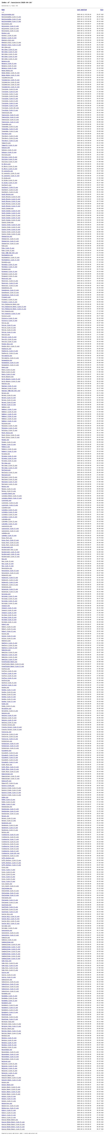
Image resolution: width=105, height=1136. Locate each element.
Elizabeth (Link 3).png (10, 760)
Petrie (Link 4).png (9, 327)
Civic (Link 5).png (8, 874)
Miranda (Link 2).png (9, 461)
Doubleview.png (7, 806)
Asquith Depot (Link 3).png (11, 1080)
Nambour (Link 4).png (9, 416)
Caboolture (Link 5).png (10, 984)
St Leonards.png (7, 171)
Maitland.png (6, 475)
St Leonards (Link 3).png (10, 173)
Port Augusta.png (7, 311)
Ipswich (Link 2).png (9, 612)
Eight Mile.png (7, 764)
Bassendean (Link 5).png (10, 1052)
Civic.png (5, 867)
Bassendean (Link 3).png (10, 1056)
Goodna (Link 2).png (9, 701)
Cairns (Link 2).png (9, 977)
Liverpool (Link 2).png (10, 505)
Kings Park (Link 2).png (10, 545)
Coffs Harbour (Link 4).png (11, 860)
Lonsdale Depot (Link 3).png (12, 496)
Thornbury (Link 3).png (10, 138)
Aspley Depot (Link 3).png (11, 1092)
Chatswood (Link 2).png (10, 902)
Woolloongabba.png (8, 14)
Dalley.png (5, 832)
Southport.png (6, 185)
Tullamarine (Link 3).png (10, 84)
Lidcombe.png (6, 519)
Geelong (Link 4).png (9, 718)
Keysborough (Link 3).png (10, 554)
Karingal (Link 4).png (9, 598)
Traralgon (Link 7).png (10, 94)
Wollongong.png (7, 24)
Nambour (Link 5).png (9, 414)
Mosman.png (5, 440)
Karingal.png (6, 594)
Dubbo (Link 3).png (8, 802)
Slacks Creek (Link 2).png (11, 234)
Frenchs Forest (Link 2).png (12, 729)
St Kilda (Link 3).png (9, 180)
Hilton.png (5, 634)
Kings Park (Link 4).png (10, 540)
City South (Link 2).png (10, 886)
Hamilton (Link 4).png (9, 655)
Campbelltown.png (7, 942)
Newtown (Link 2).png (9, 388)
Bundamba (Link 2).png (9, 1000)
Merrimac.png (6, 463)
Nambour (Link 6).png (9, 412)
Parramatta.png (7, 355)
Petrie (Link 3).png (9, 330)
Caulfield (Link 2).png (10, 912)
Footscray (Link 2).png (10, 739)
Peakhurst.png (6, 348)
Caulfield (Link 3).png (10, 909)
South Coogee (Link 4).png (11, 215)
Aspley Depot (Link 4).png (11, 1089)
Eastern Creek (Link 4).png (11, 790)
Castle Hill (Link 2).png (10, 923)
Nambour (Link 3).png (9, 419)
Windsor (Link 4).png (9, 35)
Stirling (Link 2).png (9, 161)
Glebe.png (5, 704)
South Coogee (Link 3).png (11, 218)
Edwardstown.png (7, 774)
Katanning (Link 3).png (10, 589)
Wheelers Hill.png (8, 40)
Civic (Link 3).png (8, 879)
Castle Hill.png (7, 914)
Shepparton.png (7, 236)
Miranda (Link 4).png (9, 456)
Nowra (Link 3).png (8, 372)
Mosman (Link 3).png (9, 444)
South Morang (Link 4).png (11, 201)
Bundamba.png (6, 993)
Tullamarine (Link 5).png (10, 80)
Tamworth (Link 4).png (9, 145)
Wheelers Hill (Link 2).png (11, 45)
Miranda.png (6, 454)
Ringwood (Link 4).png (9, 271)
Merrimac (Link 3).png (9, 465)
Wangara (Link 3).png (9, 66)
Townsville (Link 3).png (10, 119)
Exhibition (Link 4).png (10, 743)
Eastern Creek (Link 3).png (11, 792)
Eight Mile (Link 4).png (10, 767)
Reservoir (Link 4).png (10, 281)
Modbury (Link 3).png (9, 449)
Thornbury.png (6, 133)
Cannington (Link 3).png (10, 933)
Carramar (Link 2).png (9, 928)
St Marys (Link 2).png (9, 169)
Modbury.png (6, 447)
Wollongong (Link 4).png (10, 26)
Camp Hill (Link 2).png (10, 970)
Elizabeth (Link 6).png (10, 753)
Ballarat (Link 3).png (9, 1070)
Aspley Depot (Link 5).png (11, 1087)
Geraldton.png (6, 708)
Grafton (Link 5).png (9, 671)
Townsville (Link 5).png (10, 115)
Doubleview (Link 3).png (10, 811)
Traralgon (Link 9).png (10, 89)
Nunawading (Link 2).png (10, 365)
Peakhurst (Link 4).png (10, 351)
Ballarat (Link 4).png (9, 1068)
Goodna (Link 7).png (9, 690)
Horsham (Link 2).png (9, 619)
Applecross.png (7, 1103)
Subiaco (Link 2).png (9, 152)
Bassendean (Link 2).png (10, 1059)
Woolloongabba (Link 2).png (11, 21)
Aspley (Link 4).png (9, 1096)
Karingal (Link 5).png (9, 596)
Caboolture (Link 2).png (10, 991)
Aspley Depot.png (7, 1085)
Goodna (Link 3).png (9, 699)
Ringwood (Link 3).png (9, 274)
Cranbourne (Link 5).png (10, 844)
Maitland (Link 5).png (9, 477)
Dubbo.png (5, 797)
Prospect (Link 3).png (9, 299)
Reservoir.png (6, 278)
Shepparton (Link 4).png (10, 239)
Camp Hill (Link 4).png (10, 965)
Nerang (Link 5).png (9, 397)
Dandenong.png (6, 823)
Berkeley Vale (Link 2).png (11, 1026)
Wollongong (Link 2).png (10, 31)
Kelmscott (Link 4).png (10, 580)
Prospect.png (6, 297)
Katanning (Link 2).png (10, 591)
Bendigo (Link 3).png (9, 1045)
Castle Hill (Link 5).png (10, 916)
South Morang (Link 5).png (11, 199)
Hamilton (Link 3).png (9, 657)
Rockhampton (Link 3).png (10, 257)
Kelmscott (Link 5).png (10, 577)
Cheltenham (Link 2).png (10, 895)
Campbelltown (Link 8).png (11, 944)
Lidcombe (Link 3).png (9, 521)
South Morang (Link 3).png (11, 204)
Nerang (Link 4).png (9, 400)
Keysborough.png (7, 547)
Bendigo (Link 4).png (9, 1042)
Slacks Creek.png (7, 222)
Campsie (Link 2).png (9, 940)
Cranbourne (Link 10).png (10, 853)
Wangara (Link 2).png (9, 68)
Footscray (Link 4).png (10, 734)
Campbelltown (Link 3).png (11, 956)
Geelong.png (6, 713)
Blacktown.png (6, 1014)
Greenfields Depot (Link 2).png (13, 666)
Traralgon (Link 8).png (10, 91)
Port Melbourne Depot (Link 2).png (14, 309)
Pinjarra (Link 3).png (9, 318)
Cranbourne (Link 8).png (10, 837)
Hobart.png (5, 624)
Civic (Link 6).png (8, 872)
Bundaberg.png (6, 1003)
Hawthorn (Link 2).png (9, 648)
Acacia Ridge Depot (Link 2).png (13, 1129)
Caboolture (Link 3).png (10, 989)
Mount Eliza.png (7, 433)
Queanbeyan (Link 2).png (10, 295)
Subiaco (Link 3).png (9, 150)
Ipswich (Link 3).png (9, 610)
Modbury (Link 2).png (9, 451)
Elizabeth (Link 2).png (10, 762)
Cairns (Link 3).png (9, 975)
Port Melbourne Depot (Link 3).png (14, 306)
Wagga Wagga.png (7, 70)
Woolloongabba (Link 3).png (11, 19)
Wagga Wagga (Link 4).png (10, 73)
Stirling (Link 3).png (9, 159)
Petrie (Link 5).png (9, 325)
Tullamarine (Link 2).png (10, 87)
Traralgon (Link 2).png (10, 105)
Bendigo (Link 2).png (9, 1047)
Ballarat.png (6, 1061)
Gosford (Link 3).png (9, 683)
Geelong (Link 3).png (9, 720)
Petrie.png (5, 323)
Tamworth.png (6, 143)
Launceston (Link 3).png (10, 528)
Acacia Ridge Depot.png (10, 1120)
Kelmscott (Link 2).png (10, 584)
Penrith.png (6, 334)
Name (3, 10)
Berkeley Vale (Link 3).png (11, 1024)
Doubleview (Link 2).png (10, 813)
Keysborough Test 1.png (10, 549)
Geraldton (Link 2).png (10, 711)
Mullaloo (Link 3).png (9, 428)
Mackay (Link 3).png (9, 489)
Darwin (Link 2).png (9, 820)
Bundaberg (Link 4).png (10, 1007)
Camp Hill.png (6, 961)
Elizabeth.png (6, 750)
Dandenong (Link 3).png (10, 827)
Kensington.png (7, 568)
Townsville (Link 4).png (10, 117)
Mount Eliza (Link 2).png (10, 437)
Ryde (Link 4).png (8, 248)
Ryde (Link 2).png (8, 250)
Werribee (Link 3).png (9, 56)
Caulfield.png (6, 905)
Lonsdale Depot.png (8, 493)
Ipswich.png (6, 606)
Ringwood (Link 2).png (9, 276)
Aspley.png (5, 1082)
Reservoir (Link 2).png (10, 285)
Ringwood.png (6, 269)
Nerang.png (5, 393)
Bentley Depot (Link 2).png (11, 1033)
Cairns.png (5, 972)
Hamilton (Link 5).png (9, 652)
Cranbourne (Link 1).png (10, 855)
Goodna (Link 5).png (9, 694)
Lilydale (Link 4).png (9, 512)
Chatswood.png (6, 898)
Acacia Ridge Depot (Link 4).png (13, 1124)
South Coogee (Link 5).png (11, 213)
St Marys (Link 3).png (9, 166)
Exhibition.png (7, 741)
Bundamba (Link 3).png (9, 998)
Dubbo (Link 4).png (8, 799)
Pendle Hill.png (7, 344)
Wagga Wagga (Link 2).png (10, 75)
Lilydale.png (6, 507)
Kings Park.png (7, 538)
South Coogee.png (7, 208)
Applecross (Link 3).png (10, 1106)
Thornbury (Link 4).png (10, 136)
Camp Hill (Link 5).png (10, 963)
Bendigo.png (6, 1035)
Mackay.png (5, 486)
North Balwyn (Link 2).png (11, 381)
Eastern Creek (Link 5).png (11, 788)
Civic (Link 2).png (8, 881)
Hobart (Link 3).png (9, 629)
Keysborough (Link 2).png (10, 556)
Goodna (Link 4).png (9, 697)
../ (3, 12)
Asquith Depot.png (8, 1075)
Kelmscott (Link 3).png (10, 582)
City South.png (7, 884)
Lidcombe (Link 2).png (9, 524)
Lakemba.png (6, 533)
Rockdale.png (6, 262)
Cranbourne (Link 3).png (10, 849)
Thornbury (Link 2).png (10, 140)
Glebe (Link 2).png (8, 706)
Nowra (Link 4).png (8, 369)
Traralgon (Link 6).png (10, 96)
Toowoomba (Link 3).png (10, 129)
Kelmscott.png (6, 575)
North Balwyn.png (7, 376)
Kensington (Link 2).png (10, 573)
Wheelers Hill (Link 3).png (11, 42)
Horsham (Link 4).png (9, 617)
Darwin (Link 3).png (9, 818)
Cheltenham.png (7, 888)
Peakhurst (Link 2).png (10, 353)
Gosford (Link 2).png (9, 685)
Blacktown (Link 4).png (10, 1017)
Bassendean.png (7, 1049)
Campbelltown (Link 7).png (11, 947)
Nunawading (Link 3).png (10, 362)
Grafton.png (6, 669)
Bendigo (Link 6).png (9, 1038)
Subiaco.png (6, 147)
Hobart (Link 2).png (9, 631)
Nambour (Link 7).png (9, 409)
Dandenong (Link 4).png (10, 825)
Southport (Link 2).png (10, 192)
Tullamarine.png (7, 77)
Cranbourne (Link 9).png (10, 834)
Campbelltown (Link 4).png (11, 954)
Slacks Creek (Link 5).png (11, 227)
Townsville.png (7, 112)
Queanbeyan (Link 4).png (10, 290)
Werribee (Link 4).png (9, 54)
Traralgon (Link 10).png (10, 108)
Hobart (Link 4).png (9, 627)
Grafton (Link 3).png (9, 676)
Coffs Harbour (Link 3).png (11, 863)
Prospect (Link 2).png (9, 302)
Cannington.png (7, 930)
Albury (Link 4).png (9, 1113)
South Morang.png (7, 194)
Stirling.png (6, 155)
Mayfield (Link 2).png (9, 472)
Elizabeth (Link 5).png (10, 755)
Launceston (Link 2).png (10, 531)
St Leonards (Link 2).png (10, 176)
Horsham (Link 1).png (9, 622)
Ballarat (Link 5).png (9, 1066)
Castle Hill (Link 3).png (10, 921)
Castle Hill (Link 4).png (10, 919)
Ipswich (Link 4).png (9, 608)
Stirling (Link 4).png (9, 157)
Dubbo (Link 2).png (8, 804)
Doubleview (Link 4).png (10, 809)
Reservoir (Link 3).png (10, 283)
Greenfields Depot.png (9, 662)
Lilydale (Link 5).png (9, 510)
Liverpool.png (6, 500)
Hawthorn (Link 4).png (9, 643)
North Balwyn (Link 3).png (11, 379)
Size (101, 10)
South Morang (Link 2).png (11, 206)
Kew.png (4, 559)
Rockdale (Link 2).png (9, 267)
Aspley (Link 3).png (9, 1098)
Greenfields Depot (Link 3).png (13, 664)
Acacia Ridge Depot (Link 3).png (13, 1127)
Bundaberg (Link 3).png (10, 1010)
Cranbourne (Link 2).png (10, 851)
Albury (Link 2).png (9, 1117)
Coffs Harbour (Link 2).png (11, 865)
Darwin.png (5, 816)
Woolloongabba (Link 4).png (11, 17)
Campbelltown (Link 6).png (11, 949)
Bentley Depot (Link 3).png (11, 1031)
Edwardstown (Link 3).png (10, 776)
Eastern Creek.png (8, 785)
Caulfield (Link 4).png (10, 907)
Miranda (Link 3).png (9, 458)
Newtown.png (6, 383)
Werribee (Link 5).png (9, 52)
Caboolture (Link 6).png (10, 982)
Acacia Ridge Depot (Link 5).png (13, 1122)
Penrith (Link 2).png (9, 341)
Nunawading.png (7, 360)
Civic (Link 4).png (8, 877)
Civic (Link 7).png (8, 870)
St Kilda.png (6, 178)
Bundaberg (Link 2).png (10, 1012)
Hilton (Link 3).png (9, 636)
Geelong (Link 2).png (9, 722)
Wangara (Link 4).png (9, 63)
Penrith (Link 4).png (9, 337)
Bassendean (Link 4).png (10, 1054)
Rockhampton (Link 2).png (10, 260)
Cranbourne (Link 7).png (10, 839)
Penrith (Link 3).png (9, 339)
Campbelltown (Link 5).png (11, 951)
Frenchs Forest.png (8, 725)
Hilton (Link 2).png (9, 638)
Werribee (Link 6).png (9, 49)
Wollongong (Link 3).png (10, 28)
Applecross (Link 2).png (10, 1108)
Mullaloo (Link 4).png (9, 426)
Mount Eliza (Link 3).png (10, 435)
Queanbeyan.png (7, 288)
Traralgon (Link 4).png (10, 101)
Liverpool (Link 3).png (10, 503)
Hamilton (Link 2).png (9, 659)
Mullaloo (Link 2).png (9, 430)
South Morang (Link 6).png (11, 197)
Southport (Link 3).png (10, 190)
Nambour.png (6, 407)
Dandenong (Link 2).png (10, 830)
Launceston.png (7, 526)
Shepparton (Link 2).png (10, 243)
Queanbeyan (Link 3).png (10, 292)
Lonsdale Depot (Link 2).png (12, 498)
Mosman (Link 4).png (9, 442)
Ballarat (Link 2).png (9, 1073)
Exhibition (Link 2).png (10, 748)
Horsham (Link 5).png (9, 615)
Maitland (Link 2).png (9, 484)
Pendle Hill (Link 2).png (10, 346)
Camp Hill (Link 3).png (10, 968)
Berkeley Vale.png (8, 1021)
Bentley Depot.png (8, 1028)
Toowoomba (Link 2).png (10, 131)
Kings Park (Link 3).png (10, 542)
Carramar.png (6, 926)
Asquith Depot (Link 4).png (11, 1077)
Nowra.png (5, 367)
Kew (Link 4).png (7, 561)
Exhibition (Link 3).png (10, 746)
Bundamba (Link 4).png (9, 996)
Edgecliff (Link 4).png (10, 783)
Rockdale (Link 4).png (9, 264)
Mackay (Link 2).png (9, 491)
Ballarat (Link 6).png (9, 1064)
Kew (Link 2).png (7, 566)
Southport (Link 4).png (10, 187)
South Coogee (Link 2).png (11, 220)
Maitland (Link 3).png (9, 482)
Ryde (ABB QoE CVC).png (10, 253)
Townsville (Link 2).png (10, 122)
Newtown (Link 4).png (9, 386)
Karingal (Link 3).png (9, 601)
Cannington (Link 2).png (10, 935)
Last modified (82, 10)
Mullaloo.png (6, 423)
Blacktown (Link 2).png (10, 1019)
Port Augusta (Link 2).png (11, 313)
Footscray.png (6, 732)
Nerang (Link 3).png (9, 402)
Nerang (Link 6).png (9, 395)
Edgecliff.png (6, 781)
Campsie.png (6, 937)
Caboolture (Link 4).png (10, 986)
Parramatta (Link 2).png (10, 358)
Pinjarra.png (6, 316)
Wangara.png (6, 61)
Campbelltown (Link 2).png (11, 958)
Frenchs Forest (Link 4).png (12, 727)
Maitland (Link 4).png (9, 479)
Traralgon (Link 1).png (10, 110)
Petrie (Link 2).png (9, 332)
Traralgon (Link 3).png (10, 103)
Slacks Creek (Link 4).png (11, 229)
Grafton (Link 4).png (9, 673)
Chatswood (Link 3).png (10, 900)
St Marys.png (6, 164)
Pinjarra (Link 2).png (9, 320)
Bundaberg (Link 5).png (10, 1005)
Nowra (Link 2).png (8, 374)
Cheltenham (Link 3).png (10, 893)
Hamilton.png (6, 650)
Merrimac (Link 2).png (9, 468)
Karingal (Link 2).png (9, 603)
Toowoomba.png (6, 124)
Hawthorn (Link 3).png (9, 645)
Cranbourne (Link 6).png (10, 842)
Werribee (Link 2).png (9, 59)
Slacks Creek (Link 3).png (11, 232)
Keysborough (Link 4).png (10, 552)
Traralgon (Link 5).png (10, 98)
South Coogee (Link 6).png (11, 211)
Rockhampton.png (7, 255)
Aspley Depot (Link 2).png (11, 1094)
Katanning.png (6, 587)
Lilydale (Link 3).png (9, 514)
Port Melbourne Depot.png (10, 304)
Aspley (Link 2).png (9, 1101)
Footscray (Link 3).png (10, 736)
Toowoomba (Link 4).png (10, 126)
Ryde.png (5, 246)
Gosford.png (6, 680)
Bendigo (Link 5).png (9, 1040)
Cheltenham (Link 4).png (10, 891)
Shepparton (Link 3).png (10, 241)
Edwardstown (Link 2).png (10, 778)
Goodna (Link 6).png (9, 692)
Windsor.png (6, 33)
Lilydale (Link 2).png (9, 517)
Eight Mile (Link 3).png (10, 769)
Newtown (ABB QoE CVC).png (11, 391)
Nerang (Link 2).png (9, 404)
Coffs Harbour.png (8, 858)
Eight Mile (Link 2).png (10, 771)
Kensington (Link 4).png (10, 570)
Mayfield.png (6, 470)
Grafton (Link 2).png (9, 678)
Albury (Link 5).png (9, 1110)
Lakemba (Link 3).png (9, 535)
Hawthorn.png (6, 640)
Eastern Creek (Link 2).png (11, 795)
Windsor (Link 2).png (9, 38)
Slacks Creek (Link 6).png (11, 225)
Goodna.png (5, 687)
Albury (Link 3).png (9, 1115)
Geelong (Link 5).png (9, 715)
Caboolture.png (7, 979)
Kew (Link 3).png (7, 563)
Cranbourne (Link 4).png (10, 846)
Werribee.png (6, 47)
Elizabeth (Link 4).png (10, 757)
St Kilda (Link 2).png (9, 183)
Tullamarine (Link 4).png (10, 82)
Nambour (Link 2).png (9, 421)
